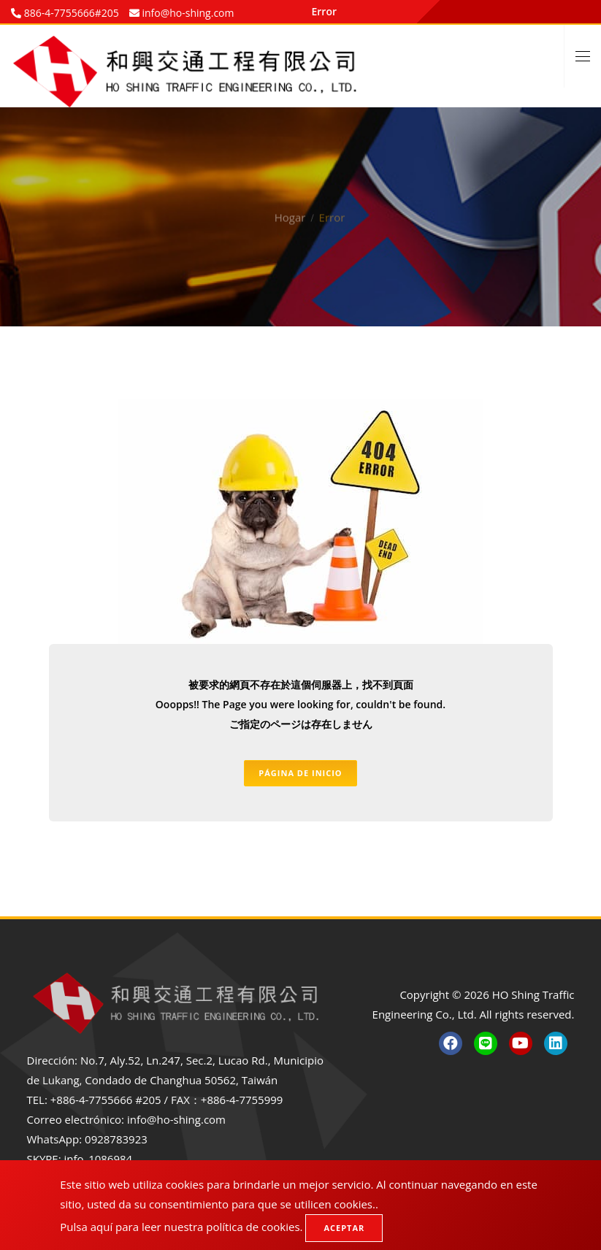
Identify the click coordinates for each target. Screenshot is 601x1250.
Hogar (290, 201)
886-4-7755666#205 (70, 13)
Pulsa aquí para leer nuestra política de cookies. (181, 1226)
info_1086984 (98, 1158)
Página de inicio (300, 773)
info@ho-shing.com (176, 1119)
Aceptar (344, 1227)
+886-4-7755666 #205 (105, 1099)
